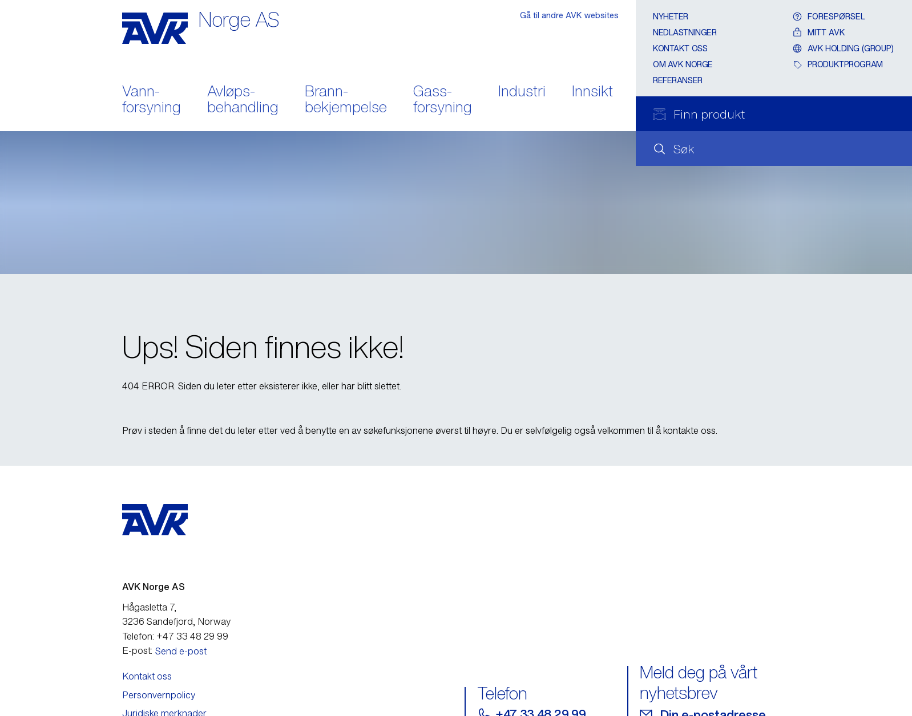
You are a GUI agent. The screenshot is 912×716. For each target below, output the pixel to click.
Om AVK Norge (683, 64)
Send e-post (181, 651)
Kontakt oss (680, 48)
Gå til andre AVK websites (569, 15)
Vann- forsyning (151, 100)
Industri (522, 92)
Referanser (678, 80)
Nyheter (670, 16)
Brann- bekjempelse (346, 100)
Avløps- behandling (243, 100)
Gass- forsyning (442, 100)
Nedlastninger (685, 32)
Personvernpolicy (158, 695)
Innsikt (592, 92)
